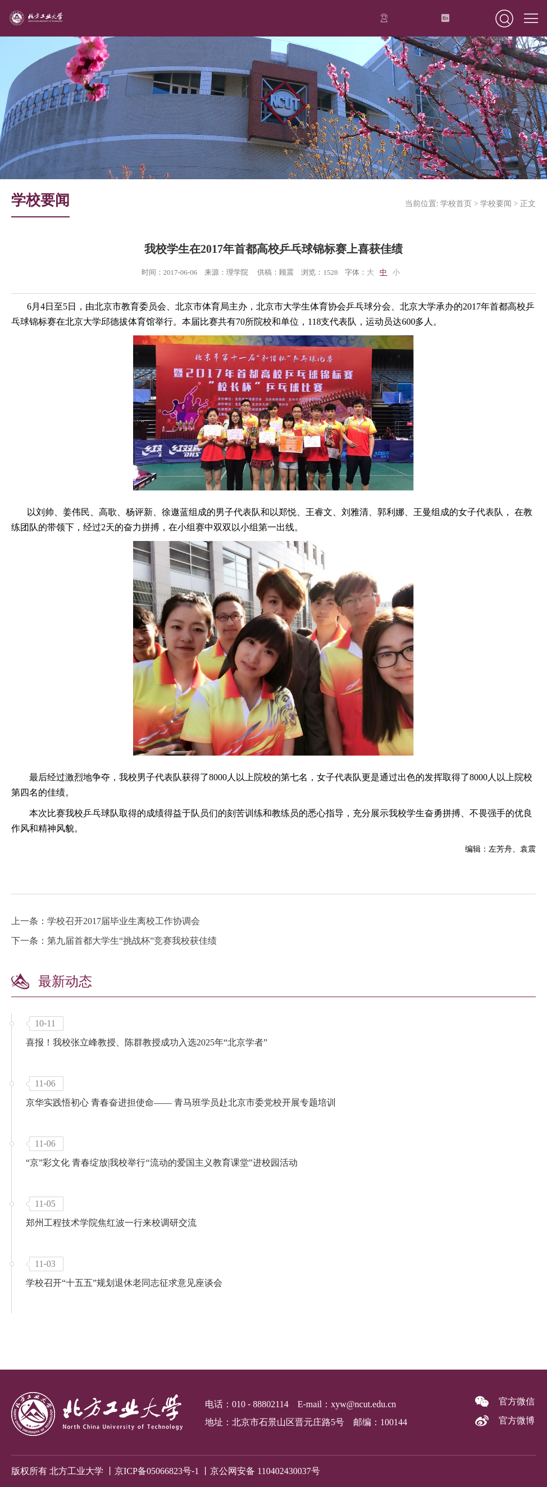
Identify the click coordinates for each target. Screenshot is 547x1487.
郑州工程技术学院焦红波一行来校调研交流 (111, 1222)
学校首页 (456, 203)
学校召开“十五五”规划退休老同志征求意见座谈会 (124, 1283)
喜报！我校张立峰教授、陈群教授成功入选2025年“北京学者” (146, 1042)
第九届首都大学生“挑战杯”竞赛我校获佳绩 (132, 940)
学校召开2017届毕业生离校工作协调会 (123, 921)
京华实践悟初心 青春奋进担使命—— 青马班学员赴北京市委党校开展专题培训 (181, 1102)
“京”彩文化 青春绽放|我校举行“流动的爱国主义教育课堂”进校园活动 (162, 1162)
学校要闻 (496, 203)
